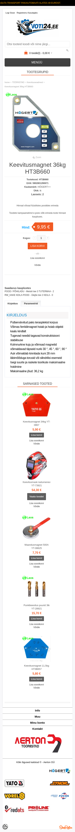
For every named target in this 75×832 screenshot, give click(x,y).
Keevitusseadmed (35, 82)
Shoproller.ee (65, 827)
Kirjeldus (13, 303)
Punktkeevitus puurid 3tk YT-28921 (37, 607)
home (7, 82)
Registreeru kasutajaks (27, 13)
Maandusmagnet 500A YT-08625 (37, 546)
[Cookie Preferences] (5, 826)
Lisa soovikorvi (37, 258)
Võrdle (37, 265)
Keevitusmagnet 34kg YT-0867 (36, 423)
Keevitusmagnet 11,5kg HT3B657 (36, 667)
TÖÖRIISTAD (18, 82)
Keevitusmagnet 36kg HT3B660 (19, 86)
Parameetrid (31, 303)
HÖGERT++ (44, 186)
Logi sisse (10, 13)
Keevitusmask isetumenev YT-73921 (36, 484)
